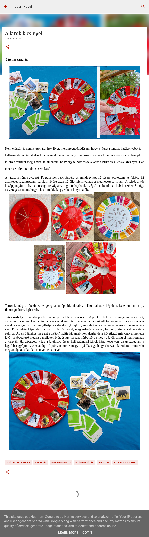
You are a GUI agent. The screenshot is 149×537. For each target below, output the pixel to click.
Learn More (68, 533)
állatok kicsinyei (125, 462)
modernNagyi (21, 6)
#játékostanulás (18, 462)
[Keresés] (143, 6)
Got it (87, 533)
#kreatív (41, 462)
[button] (7, 47)
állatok (103, 462)
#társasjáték (84, 462)
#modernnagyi (61, 462)
